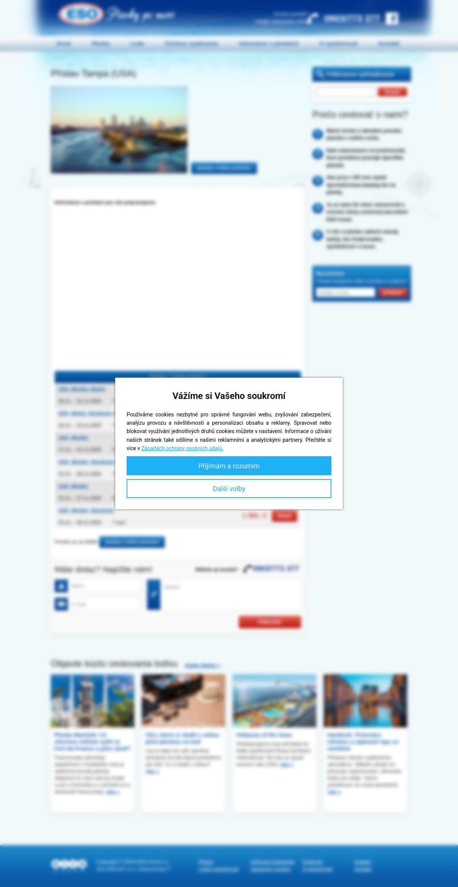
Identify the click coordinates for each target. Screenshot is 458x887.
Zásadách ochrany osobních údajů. (182, 448)
